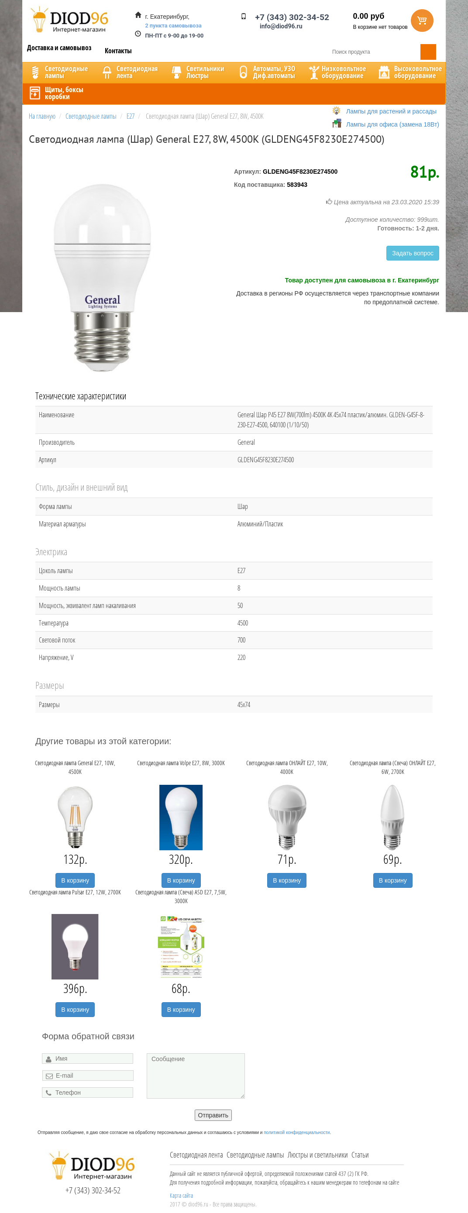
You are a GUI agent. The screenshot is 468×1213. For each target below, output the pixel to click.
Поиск (428, 52)
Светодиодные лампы (255, 1154)
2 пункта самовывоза (173, 25)
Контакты (118, 50)
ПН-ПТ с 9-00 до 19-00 (174, 35)
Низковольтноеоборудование (336, 72)
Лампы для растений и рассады (391, 111)
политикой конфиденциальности (297, 1132)
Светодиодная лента (196, 1154)
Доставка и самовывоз (59, 47)
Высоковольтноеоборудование (409, 72)
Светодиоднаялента (128, 72)
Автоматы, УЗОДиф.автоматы (265, 72)
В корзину (75, 880)
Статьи (360, 1154)
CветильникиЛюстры (196, 72)
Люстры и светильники (318, 1154)
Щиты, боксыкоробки (55, 93)
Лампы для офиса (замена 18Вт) (392, 124)
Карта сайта (181, 1195)
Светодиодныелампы (58, 72)
